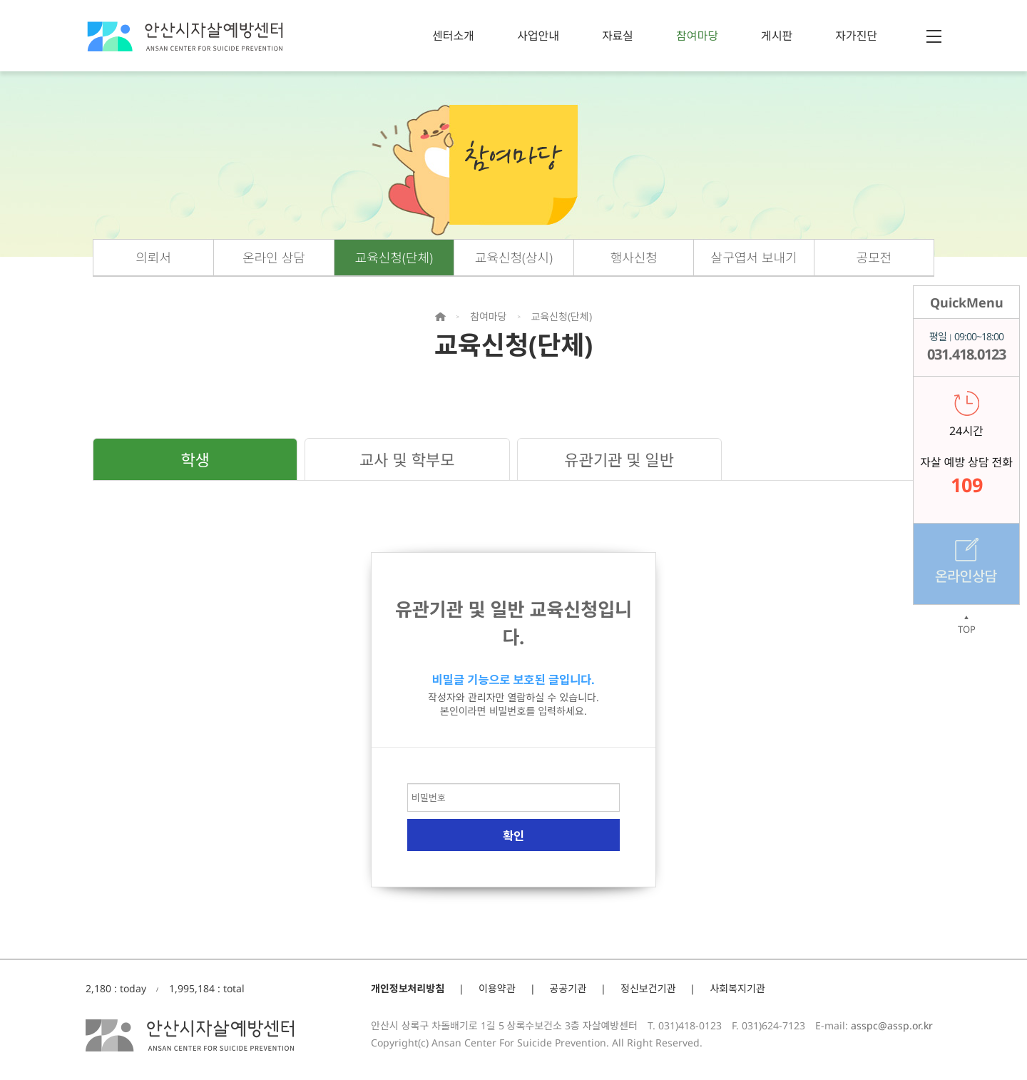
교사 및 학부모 (406, 459)
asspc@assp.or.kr (892, 1025)
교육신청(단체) (394, 257)
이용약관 (497, 988)
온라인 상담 (273, 257)
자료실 (617, 36)
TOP (966, 625)
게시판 (776, 36)
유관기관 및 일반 (619, 459)
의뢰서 (153, 257)
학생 (194, 459)
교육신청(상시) (514, 257)
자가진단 (856, 36)
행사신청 (634, 257)
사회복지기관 (737, 988)
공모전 (874, 257)
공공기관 (568, 988)
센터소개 (453, 36)
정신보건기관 (647, 988)
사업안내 (538, 36)
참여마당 (697, 36)
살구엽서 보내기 (754, 257)
